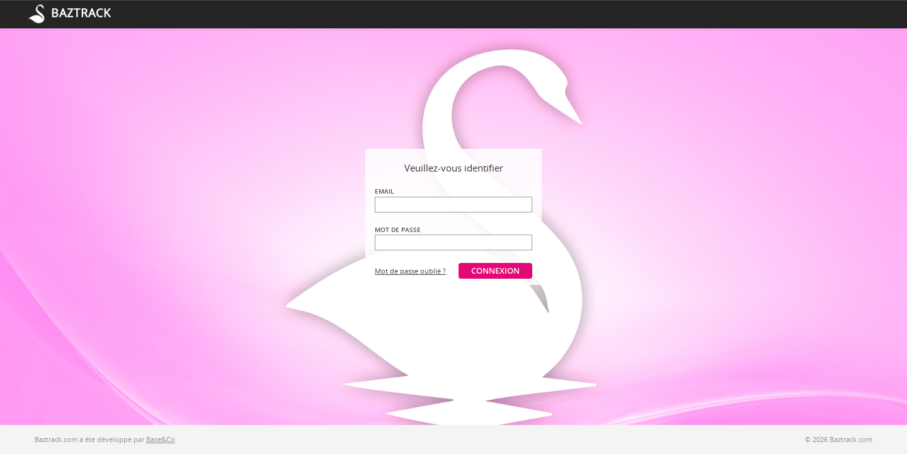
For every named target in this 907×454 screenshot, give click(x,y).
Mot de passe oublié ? (410, 271)
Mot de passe (398, 229)
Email (384, 191)
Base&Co (160, 439)
